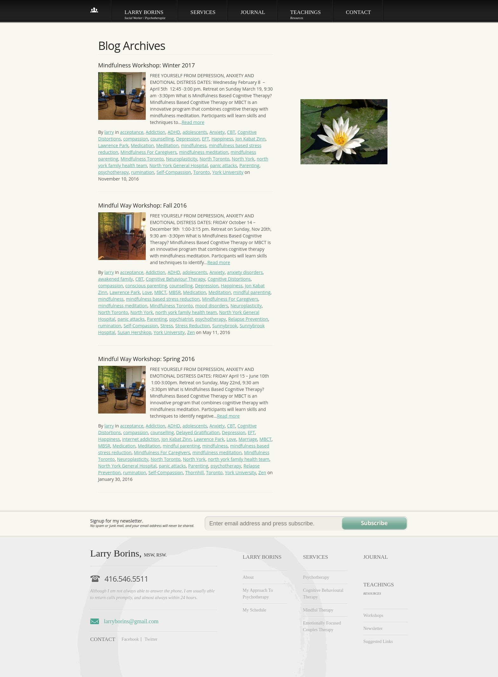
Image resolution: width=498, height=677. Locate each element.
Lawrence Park (113, 145)
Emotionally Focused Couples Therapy (322, 626)
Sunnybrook (224, 326)
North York (243, 159)
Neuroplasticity (181, 159)
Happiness (222, 139)
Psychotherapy (316, 577)
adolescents (195, 132)
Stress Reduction (192, 326)
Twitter (151, 639)
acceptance (132, 132)
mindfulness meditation (203, 152)
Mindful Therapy (318, 610)
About (248, 577)
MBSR (175, 292)
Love (147, 292)
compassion (135, 139)
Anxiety (217, 132)
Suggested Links (378, 641)
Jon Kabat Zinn (251, 139)
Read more (193, 122)
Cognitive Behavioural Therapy (323, 593)
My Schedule (254, 610)
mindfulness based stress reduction (163, 299)
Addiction (155, 132)
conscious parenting (146, 286)
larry (109, 132)
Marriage (248, 439)
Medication (142, 145)
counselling (162, 139)
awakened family (115, 279)
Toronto (201, 172)
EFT (205, 139)
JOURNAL (375, 557)
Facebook (130, 639)
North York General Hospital (178, 165)
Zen (191, 332)
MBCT (160, 292)
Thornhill (194, 472)
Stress (166, 326)
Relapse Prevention (248, 319)
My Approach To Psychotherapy (258, 593)
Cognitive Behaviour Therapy (175, 279)
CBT (231, 132)
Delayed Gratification (197, 432)
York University (227, 172)
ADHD (174, 132)
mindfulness (193, 145)
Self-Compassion (174, 172)
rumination (142, 172)
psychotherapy (113, 172)
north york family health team (186, 312)
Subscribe (374, 523)
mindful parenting (251, 292)
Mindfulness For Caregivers (148, 152)
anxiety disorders (245, 272)
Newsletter (373, 628)
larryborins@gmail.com (131, 621)
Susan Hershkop (134, 332)
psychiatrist (181, 319)
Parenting (249, 165)
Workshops (373, 615)
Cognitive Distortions (229, 279)
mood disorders (211, 306)
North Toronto (214, 159)
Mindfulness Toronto (142, 159)
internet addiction (140, 439)
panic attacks (223, 165)
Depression (187, 139)
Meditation (167, 145)
